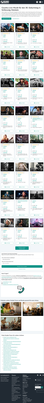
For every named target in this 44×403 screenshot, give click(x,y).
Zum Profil (8, 47)
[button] (41, 2)
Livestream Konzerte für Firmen (16, 393)
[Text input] (38, 387)
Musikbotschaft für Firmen (16, 388)
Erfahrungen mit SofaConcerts (25, 386)
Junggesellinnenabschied (16, 397)
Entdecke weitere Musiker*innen (22, 248)
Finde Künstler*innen (6, 18)
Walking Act (14, 400)
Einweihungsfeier (14, 399)
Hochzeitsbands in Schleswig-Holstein (10, 352)
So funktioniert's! (15, 18)
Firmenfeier (13, 383)
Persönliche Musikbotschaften (15, 391)
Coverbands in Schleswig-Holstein (10, 367)
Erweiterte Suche (22, 269)
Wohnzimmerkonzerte (15, 377)
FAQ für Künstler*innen (5, 377)
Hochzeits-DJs (14, 382)
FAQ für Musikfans (4, 378)
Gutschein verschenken (4, 381)
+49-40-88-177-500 (7, 282)
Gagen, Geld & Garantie (5, 379)
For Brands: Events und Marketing (27, 379)
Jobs (23, 389)
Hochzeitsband (14, 379)
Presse (24, 391)
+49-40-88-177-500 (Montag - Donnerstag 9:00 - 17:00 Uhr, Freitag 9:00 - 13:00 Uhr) (27, 400)
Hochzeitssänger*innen (16, 381)
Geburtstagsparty (15, 378)
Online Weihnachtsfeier (16, 387)
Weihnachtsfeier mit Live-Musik (16, 386)
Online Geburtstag (15, 396)
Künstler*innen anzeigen (22, 266)
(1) (20, 121)
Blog (23, 388)
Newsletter (24, 393)
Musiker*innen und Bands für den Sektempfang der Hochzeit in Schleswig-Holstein (11, 339)
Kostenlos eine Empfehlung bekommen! (11, 284)
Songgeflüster (25, 381)
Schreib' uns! (5, 283)
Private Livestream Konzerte (16, 395)
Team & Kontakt (25, 384)
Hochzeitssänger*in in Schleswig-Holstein (11, 360)
